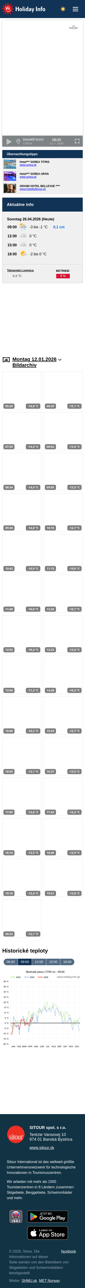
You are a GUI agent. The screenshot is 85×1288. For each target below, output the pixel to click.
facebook (68, 1251)
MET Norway (49, 1281)
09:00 (25, 962)
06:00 (11, 962)
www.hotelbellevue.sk (33, 189)
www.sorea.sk (28, 164)
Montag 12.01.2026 (37, 359)
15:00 (53, 962)
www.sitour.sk (41, 1147)
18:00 (67, 962)
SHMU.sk (29, 1281)
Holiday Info (19, 5)
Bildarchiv (24, 365)
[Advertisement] (42, 317)
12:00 (39, 962)
